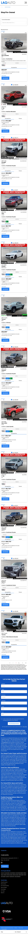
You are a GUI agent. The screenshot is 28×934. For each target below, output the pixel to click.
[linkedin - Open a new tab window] (1, 862)
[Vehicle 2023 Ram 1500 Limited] (14, 201)
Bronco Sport (21, 874)
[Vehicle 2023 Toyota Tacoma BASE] (14, 307)
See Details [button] (5, 78)
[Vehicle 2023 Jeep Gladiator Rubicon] (14, 516)
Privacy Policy (4, 929)
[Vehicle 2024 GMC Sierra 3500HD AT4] (14, 43)
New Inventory (3, 883)
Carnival (7, 876)
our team (20, 804)
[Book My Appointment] (14, 723)
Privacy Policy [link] (25, 726)
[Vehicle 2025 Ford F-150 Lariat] (14, 96)
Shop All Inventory (4, 882)
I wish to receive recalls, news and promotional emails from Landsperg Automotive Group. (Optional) (13, 719)
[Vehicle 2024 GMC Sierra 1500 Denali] (14, 411)
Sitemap (15, 927)
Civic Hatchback (17, 876)
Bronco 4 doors (15, 874)
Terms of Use (21, 927)
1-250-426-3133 (6, 860)
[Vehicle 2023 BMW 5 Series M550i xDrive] (14, 254)
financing (24, 801)
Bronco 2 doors (9, 874)
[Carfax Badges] (3, 65)
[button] (4, 75)
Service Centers (4, 887)
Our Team (3, 890)
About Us (2, 892)
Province (3, 683)
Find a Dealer (3, 889)
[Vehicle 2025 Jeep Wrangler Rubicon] (14, 148)
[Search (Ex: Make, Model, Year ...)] (14, 22)
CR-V (25, 874)
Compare (26, 32)
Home (2, 7)
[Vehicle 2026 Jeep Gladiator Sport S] (14, 358)
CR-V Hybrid (3, 876)
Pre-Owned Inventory (5, 885)
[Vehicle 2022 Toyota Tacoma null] (14, 622)
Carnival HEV (12, 876)
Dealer (3, 689)
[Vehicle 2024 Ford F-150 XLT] (14, 463)
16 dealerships (5, 742)
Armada (5, 874)
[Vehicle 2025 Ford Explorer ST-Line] (14, 569)
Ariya (2, 874)
